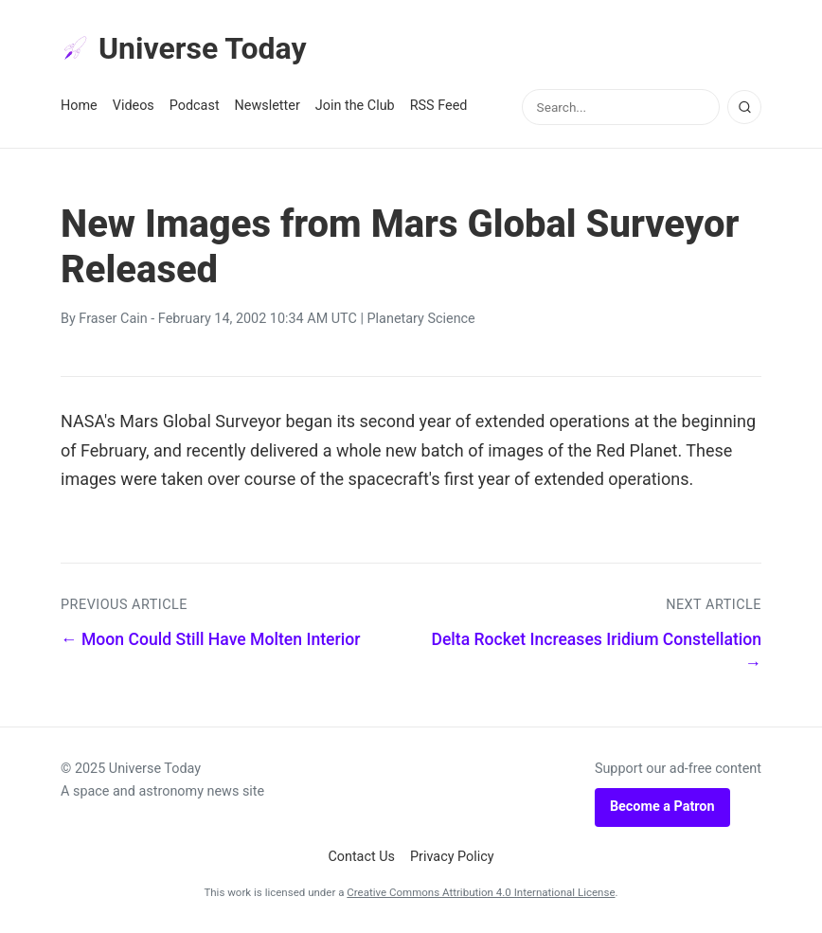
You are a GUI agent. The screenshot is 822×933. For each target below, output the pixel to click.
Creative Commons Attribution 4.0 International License (481, 892)
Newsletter (267, 106)
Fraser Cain (113, 319)
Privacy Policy (452, 857)
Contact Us (361, 857)
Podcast (195, 106)
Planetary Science (421, 319)
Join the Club (355, 106)
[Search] (744, 107)
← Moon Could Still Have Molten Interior (210, 639)
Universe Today (184, 48)
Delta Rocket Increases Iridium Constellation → (596, 651)
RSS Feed (439, 106)
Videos (133, 106)
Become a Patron (662, 806)
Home (79, 106)
